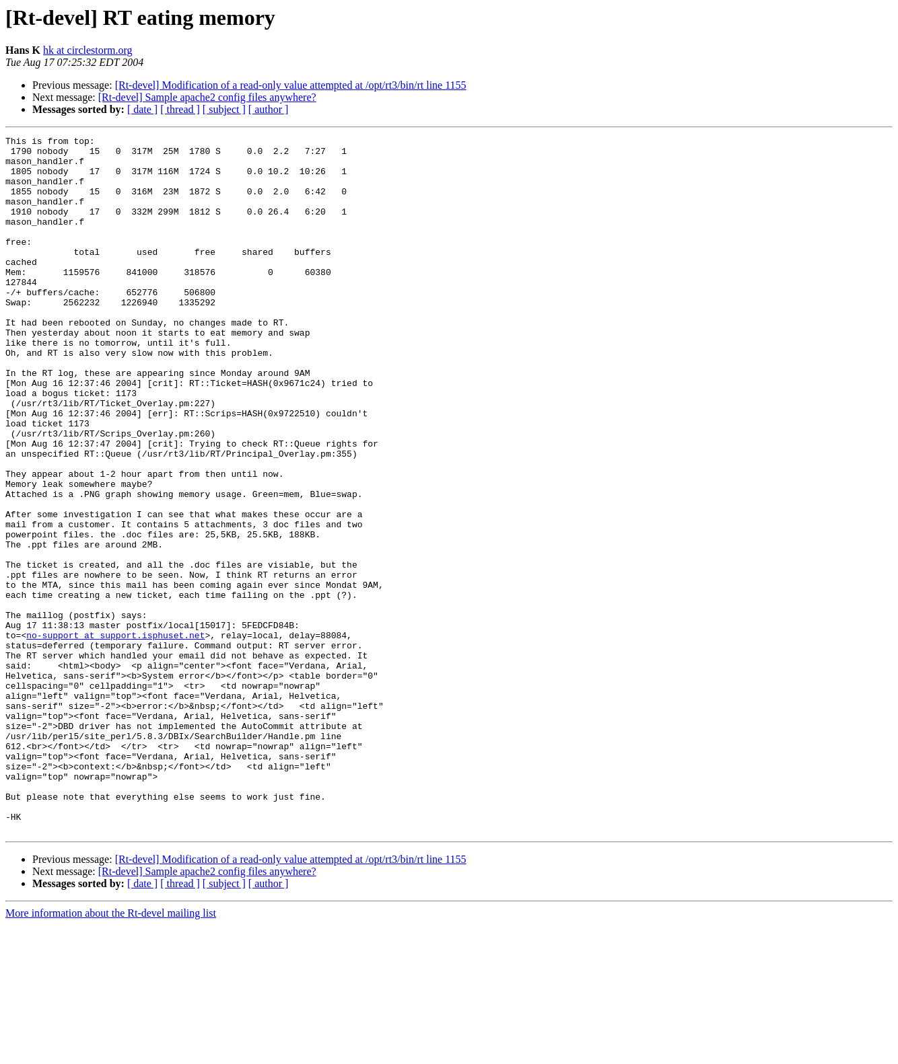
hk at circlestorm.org (88, 50)
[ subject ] (224, 109)
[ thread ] (180, 109)
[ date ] (142, 109)
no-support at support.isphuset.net (115, 736)
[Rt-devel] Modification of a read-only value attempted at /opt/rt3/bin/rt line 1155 (291, 85)
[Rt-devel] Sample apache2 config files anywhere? (207, 97)
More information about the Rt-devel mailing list (110, 1052)
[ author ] (268, 109)
